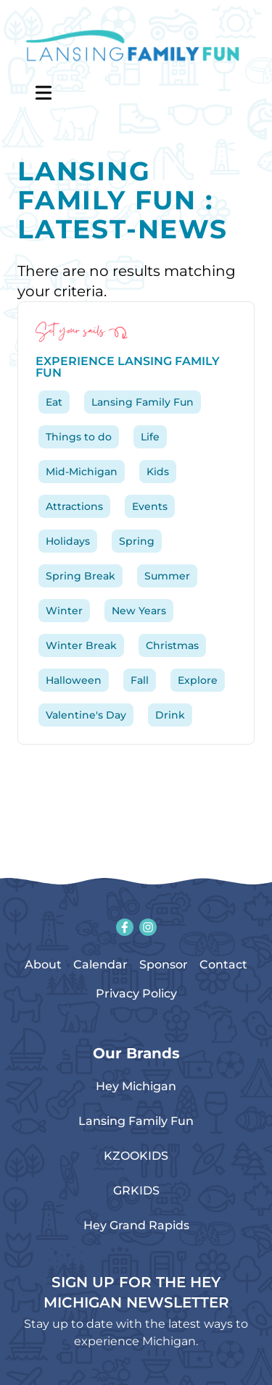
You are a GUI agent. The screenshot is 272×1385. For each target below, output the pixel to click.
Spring (136, 541)
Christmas (172, 645)
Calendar (100, 964)
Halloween (74, 680)
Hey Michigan (136, 1086)
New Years (139, 610)
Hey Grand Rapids (136, 1225)
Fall (140, 680)
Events (150, 506)
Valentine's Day (86, 714)
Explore (198, 680)
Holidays (68, 541)
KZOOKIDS (136, 1156)
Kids (158, 471)
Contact (223, 964)
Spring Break (80, 575)
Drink (170, 714)
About (43, 964)
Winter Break (81, 645)
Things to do (79, 436)
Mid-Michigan (82, 471)
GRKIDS (136, 1190)
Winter (64, 610)
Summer (167, 575)
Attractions (74, 506)
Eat (54, 402)
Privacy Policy (136, 993)
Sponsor (163, 964)
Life (150, 436)
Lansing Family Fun (142, 402)
